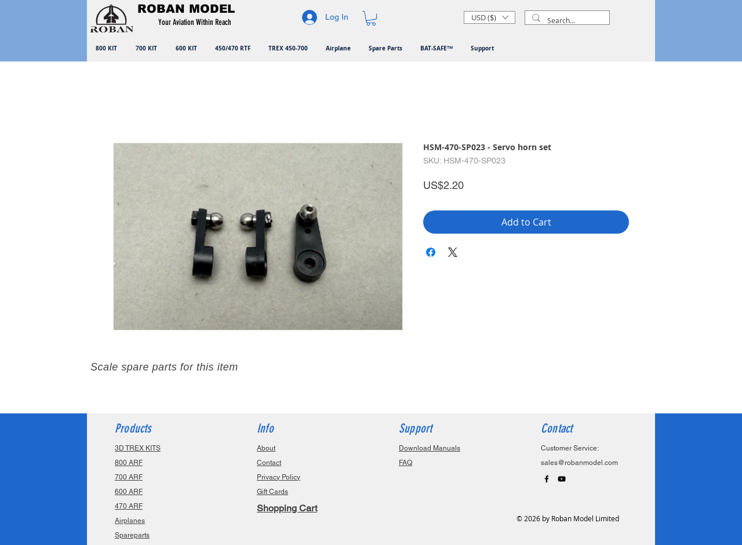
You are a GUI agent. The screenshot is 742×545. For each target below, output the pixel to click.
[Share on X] (453, 252)
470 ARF (129, 506)
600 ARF (129, 492)
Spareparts (132, 535)
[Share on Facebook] (431, 252)
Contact (269, 463)
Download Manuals (429, 448)
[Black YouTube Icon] (561, 479)
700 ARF (129, 477)
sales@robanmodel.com (579, 463)
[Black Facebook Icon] (546, 479)
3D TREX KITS (138, 448)
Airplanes (130, 521)
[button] (196, 22)
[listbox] (489, 17)
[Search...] (566, 20)
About (266, 448)
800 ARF (129, 463)
